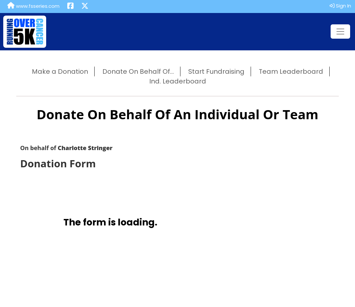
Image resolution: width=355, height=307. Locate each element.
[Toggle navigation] (340, 31)
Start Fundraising (216, 71)
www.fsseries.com (33, 5)
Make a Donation (60, 71)
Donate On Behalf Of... (138, 71)
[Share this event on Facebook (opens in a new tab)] (70, 6)
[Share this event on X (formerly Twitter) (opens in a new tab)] (84, 6)
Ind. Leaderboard (177, 81)
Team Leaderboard (291, 71)
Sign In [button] (340, 5)
